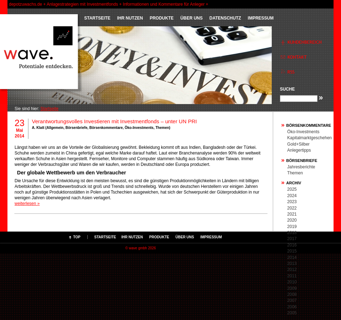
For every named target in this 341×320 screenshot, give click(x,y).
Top (76, 237)
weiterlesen (27, 203)
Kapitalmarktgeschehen (309, 137)
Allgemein (55, 128)
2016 (292, 245)
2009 (292, 288)
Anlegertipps (299, 150)
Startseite (97, 18)
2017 (292, 238)
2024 (292, 195)
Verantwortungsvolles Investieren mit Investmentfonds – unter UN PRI (114, 121)
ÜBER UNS (191, 18)
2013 (292, 263)
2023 (292, 201)
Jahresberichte (301, 166)
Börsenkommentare (106, 128)
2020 (292, 220)
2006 (292, 306)
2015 (292, 251)
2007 (292, 300)
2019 (292, 226)
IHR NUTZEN (130, 18)
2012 (292, 269)
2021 (292, 214)
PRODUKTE (161, 18)
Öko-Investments (139, 128)
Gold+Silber (298, 144)
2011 (292, 275)
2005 (292, 312)
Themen (162, 128)
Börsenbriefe (76, 128)
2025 (292, 189)
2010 (292, 282)
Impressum (261, 18)
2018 (292, 232)
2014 (292, 257)
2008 (292, 294)
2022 (292, 208)
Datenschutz (225, 18)
